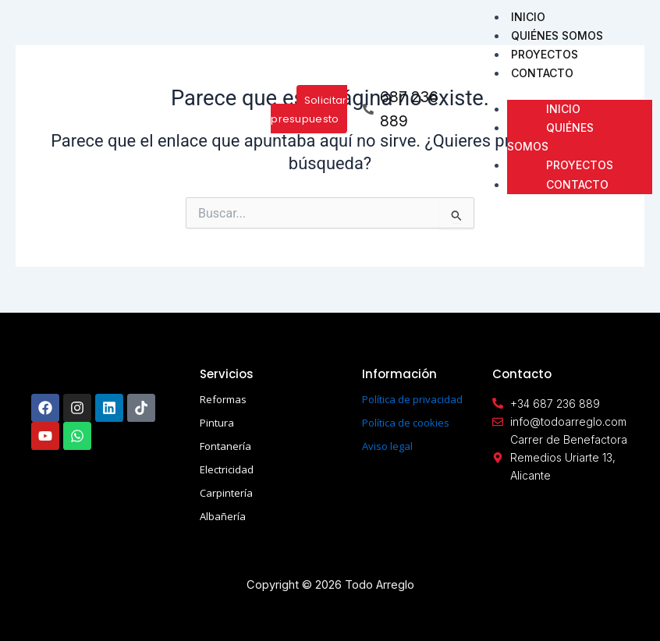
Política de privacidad (412, 399)
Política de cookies (405, 423)
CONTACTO (542, 73)
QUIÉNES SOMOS (557, 35)
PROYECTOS (544, 54)
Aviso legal (387, 446)
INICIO (528, 16)
